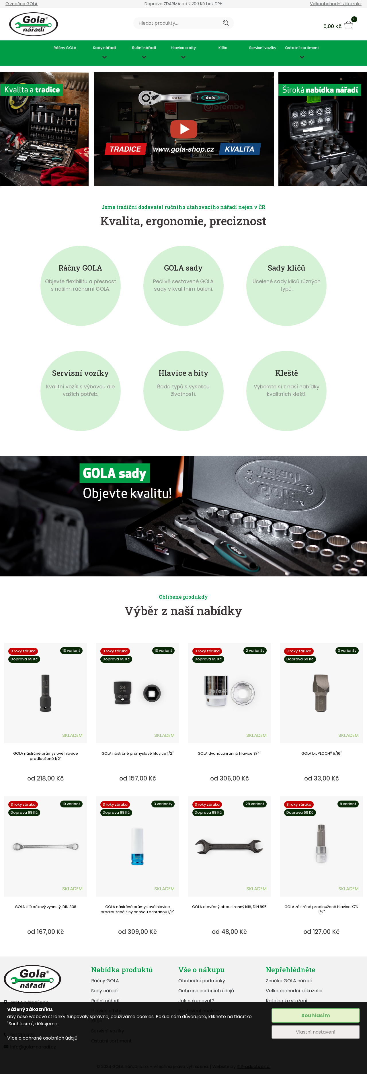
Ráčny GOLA (65, 48)
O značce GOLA (21, 4)
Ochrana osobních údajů (206, 990)
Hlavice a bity (183, 48)
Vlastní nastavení (315, 1032)
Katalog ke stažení (286, 1000)
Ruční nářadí (144, 48)
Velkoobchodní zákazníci (336, 4)
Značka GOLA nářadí (289, 980)
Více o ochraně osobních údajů (42, 1038)
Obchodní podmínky (201, 980)
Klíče (222, 48)
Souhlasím (315, 1015)
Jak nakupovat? (196, 1000)
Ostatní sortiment (302, 48)
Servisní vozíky (262, 48)
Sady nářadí (104, 48)
